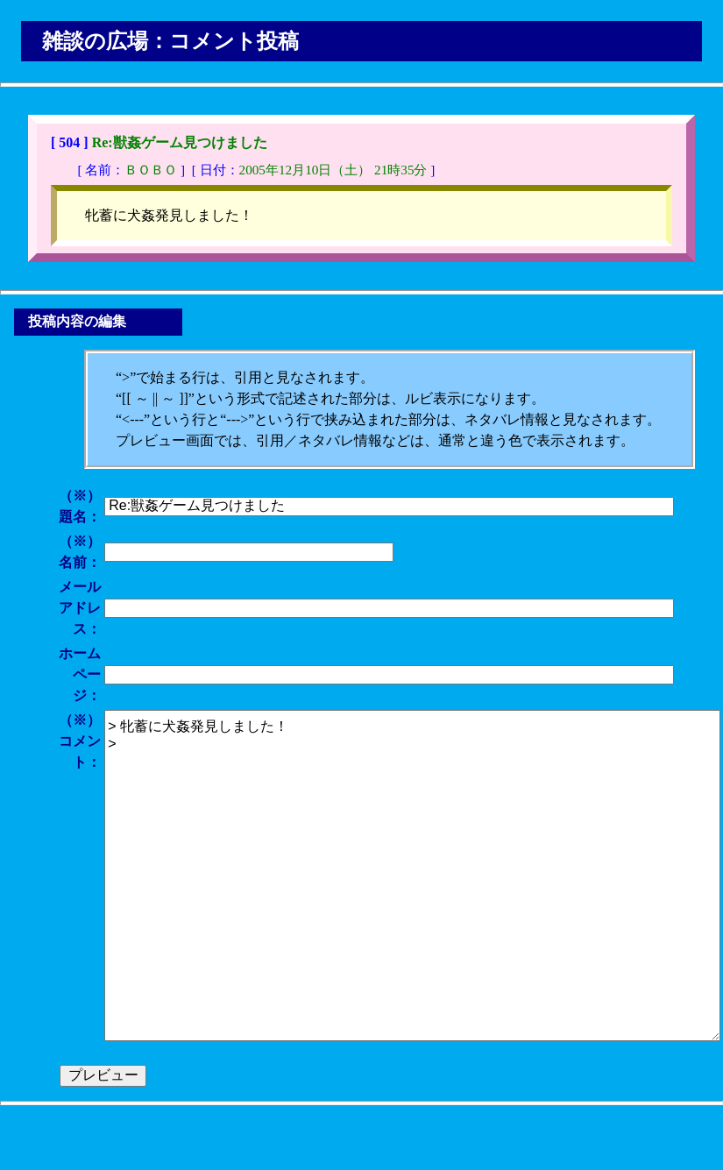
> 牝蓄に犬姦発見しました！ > (412, 875)
